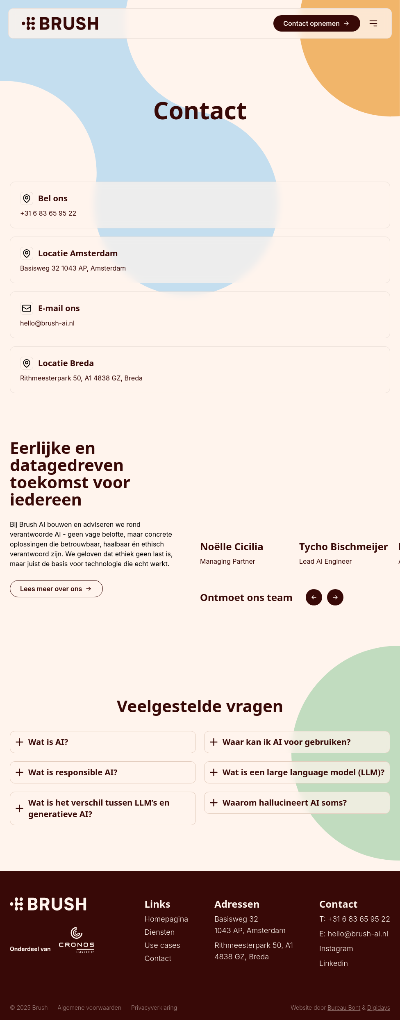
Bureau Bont (343, 1007)
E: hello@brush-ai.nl (353, 933)
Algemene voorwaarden (89, 1007)
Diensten (160, 932)
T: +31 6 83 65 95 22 (354, 919)
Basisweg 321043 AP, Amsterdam (250, 925)
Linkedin (333, 963)
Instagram (336, 948)
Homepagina (167, 919)
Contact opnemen (316, 23)
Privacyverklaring (154, 1007)
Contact (158, 958)
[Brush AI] (60, 23)
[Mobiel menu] (373, 23)
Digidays (378, 1007)
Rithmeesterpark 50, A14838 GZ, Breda (253, 951)
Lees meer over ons (56, 589)
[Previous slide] (314, 597)
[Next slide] (335, 597)
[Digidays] (52, 904)
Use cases (162, 945)
